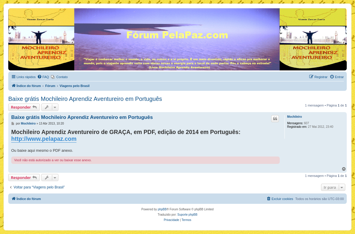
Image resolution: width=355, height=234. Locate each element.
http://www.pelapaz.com (43, 138)
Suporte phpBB (187, 214)
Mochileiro (294, 116)
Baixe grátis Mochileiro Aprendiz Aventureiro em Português (85, 99)
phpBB (162, 209)
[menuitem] (43, 76)
